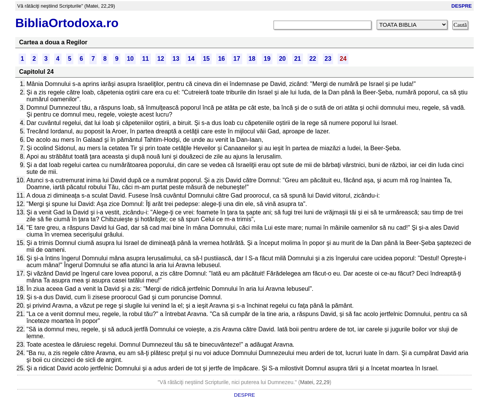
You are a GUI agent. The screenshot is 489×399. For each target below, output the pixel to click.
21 (297, 58)
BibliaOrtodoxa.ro (66, 23)
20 (282, 58)
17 (236, 58)
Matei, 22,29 (314, 382)
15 (206, 58)
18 (252, 58)
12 (160, 58)
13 (176, 58)
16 (221, 58)
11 (145, 58)
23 (328, 58)
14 (191, 58)
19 (267, 58)
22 (312, 58)
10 (130, 58)
